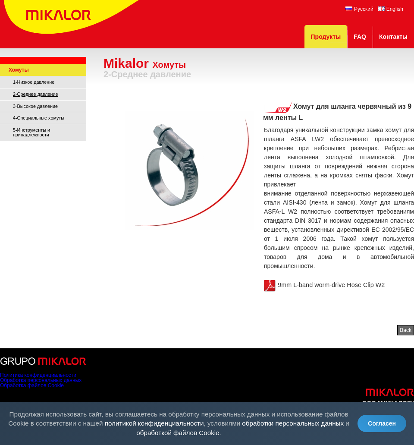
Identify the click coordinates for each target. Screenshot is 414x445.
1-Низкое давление (33, 82)
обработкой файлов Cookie (177, 432)
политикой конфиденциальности (154, 423)
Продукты (326, 36)
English (390, 9)
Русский (359, 9)
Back (405, 330)
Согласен (382, 423)
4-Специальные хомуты (38, 117)
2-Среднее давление (35, 94)
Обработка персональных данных (41, 380)
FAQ (360, 36)
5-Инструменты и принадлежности (31, 132)
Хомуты (19, 70)
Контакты (393, 36)
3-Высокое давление (35, 106)
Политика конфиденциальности (38, 375)
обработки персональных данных (293, 423)
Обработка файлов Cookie (32, 385)
